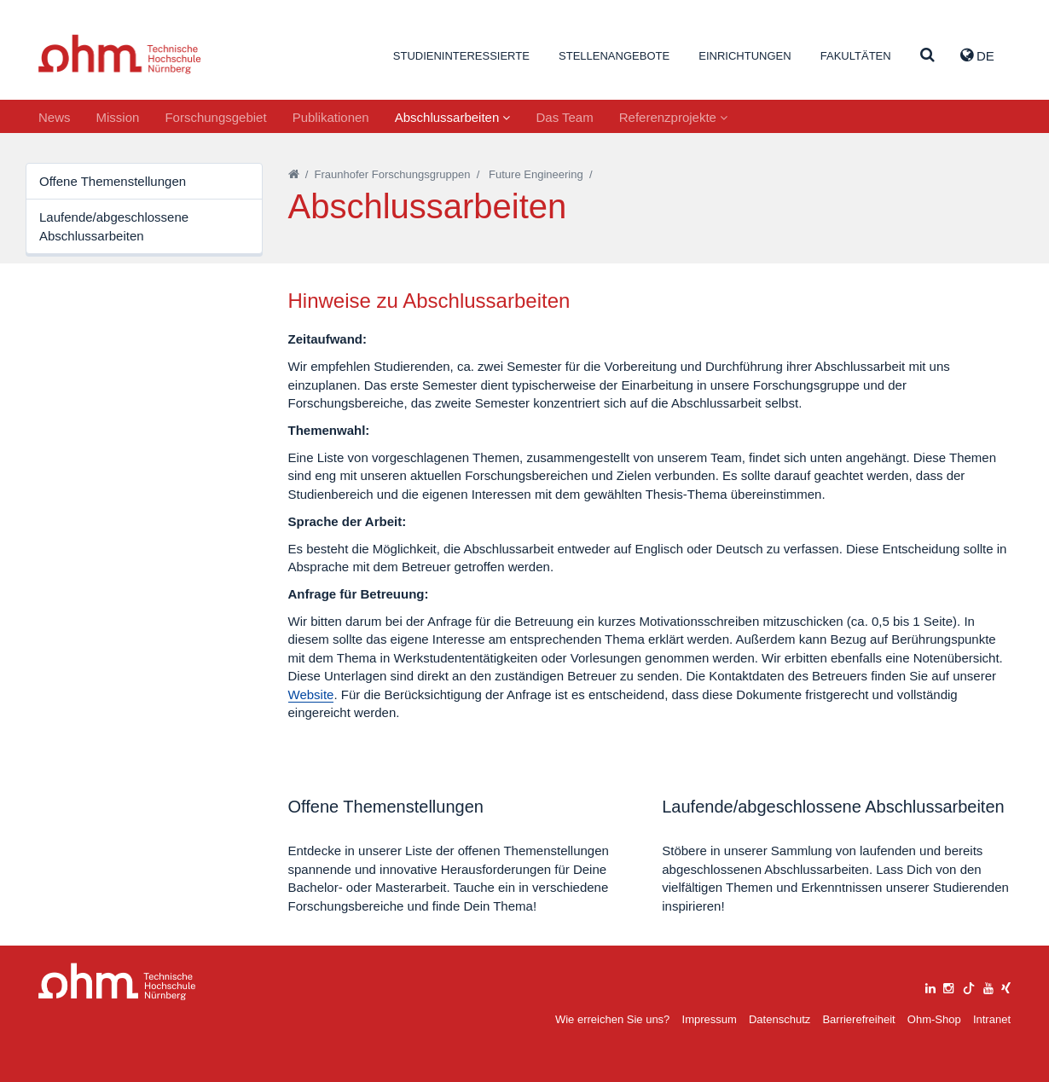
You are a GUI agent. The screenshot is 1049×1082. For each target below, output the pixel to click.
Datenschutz (779, 1019)
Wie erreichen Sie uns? (612, 1019)
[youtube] (988, 986)
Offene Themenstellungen (112, 181)
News (54, 117)
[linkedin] (930, 986)
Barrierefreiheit (858, 1019)
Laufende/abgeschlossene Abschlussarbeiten (113, 226)
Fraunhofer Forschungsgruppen (393, 174)
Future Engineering (536, 174)
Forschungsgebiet (215, 117)
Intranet (992, 1019)
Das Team (564, 117)
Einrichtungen (744, 55)
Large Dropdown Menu (117, 982)
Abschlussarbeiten (453, 117)
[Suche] (927, 55)
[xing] (1006, 986)
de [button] (977, 55)
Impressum (709, 1019)
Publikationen (331, 117)
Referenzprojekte (673, 117)
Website (311, 694)
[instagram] (948, 986)
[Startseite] (293, 174)
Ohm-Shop (934, 1019)
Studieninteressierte (461, 55)
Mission (118, 117)
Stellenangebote (614, 55)
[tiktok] (969, 986)
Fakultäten (855, 55)
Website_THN (119, 54)
